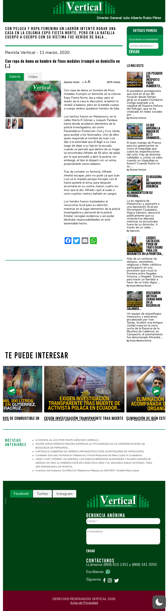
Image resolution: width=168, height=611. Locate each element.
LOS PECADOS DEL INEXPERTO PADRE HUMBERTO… (154, 79)
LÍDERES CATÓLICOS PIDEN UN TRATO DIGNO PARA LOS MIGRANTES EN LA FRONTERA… (145, 245)
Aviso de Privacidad (84, 603)
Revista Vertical (138, 118)
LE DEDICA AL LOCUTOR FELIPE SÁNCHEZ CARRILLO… (68, 440)
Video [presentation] (32, 76)
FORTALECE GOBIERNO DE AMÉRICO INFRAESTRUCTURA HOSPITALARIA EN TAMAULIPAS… (90, 451)
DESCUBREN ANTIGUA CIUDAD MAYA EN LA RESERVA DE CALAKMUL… (144, 300)
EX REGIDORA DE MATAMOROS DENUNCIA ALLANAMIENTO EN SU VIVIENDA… (144, 186)
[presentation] (11, 391)
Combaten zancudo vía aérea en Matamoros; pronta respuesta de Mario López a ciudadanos (89, 455)
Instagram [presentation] (64, 493)
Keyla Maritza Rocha (140, 286)
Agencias (134, 231)
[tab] (14, 77)
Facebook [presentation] (21, 493)
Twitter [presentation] (42, 493)
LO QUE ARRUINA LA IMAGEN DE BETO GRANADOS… (153, 131)
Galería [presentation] (14, 76)
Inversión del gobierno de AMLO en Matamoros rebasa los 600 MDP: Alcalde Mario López (87, 470)
